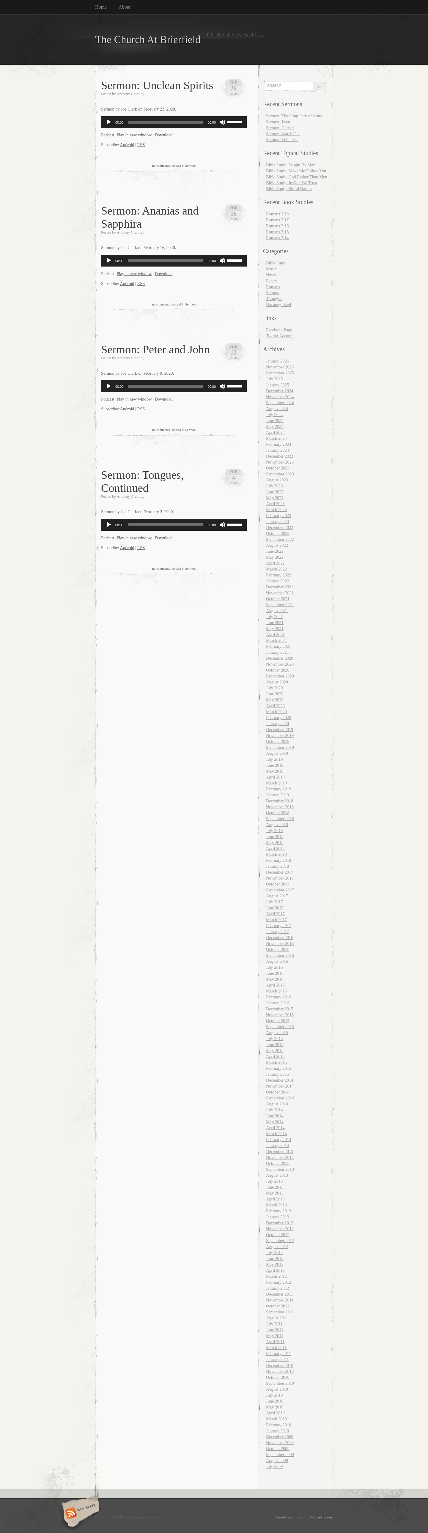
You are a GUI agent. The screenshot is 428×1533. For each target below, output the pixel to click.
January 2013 (277, 1216)
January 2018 (277, 866)
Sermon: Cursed (280, 127)
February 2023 (278, 515)
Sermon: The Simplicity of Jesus (294, 116)
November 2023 (280, 462)
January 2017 (277, 931)
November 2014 (280, 1086)
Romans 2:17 (277, 220)
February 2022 (278, 575)
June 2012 (275, 1258)
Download (163, 135)
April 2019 (275, 777)
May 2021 (275, 628)
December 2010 (279, 1365)
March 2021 (276, 640)
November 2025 (280, 367)
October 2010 (277, 1377)
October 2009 (277, 1448)
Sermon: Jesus (278, 121)
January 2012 (277, 1288)
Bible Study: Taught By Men (290, 165)
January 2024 (277, 450)
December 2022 (279, 527)
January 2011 (277, 1359)
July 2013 (274, 1181)
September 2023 (280, 474)
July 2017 (274, 901)
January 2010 (277, 1430)
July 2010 (274, 1395)
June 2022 (275, 551)
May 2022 (275, 557)
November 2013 (280, 1157)
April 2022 (275, 563)
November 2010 (280, 1371)
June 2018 (275, 836)
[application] (174, 122)
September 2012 (280, 1240)
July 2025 (274, 378)
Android (127, 144)
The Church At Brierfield (148, 39)
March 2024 (276, 438)
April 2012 (275, 1270)
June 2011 (274, 1329)
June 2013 (275, 1187)
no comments (161, 165)
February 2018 (278, 860)
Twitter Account (280, 335)
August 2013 (277, 1175)
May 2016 (275, 979)
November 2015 (280, 1014)
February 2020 (278, 717)
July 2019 (274, 759)
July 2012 (274, 1252)
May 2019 (275, 771)
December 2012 (279, 1222)
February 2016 (278, 997)
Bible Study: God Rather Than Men (296, 176)
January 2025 (277, 384)
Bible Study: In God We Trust (291, 182)
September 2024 (280, 402)
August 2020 (277, 682)
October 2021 (277, 598)
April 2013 (275, 1199)
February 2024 (278, 444)
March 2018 (276, 854)
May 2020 (275, 699)
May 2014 (275, 1121)
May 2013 (275, 1193)
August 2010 (277, 1389)
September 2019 (280, 747)
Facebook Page (279, 329)
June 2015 (275, 1044)
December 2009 (279, 1436)
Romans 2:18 (277, 214)
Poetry (271, 280)
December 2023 (279, 456)
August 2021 (277, 610)
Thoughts (274, 298)
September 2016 (280, 955)
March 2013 (276, 1205)
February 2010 (278, 1424)
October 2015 (277, 1020)
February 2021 (278, 646)
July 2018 (274, 830)
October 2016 (277, 949)
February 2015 (278, 1068)
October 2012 (277, 1234)
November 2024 (280, 396)
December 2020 (279, 658)
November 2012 (280, 1228)
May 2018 (275, 842)
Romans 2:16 (277, 225)
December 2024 (279, 390)
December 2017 (279, 872)
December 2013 (279, 1151)
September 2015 (280, 1026)
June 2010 (275, 1401)
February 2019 (278, 789)
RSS (141, 144)
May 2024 (275, 426)
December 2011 (279, 1294)
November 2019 (280, 735)
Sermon (190, 165)
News (271, 274)
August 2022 (277, 545)
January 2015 (277, 1074)
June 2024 (275, 420)
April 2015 (275, 1056)
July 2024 (274, 414)
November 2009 (280, 1442)
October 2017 (277, 884)
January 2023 (277, 521)
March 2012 (276, 1276)
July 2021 (274, 616)
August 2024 (277, 408)
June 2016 (275, 973)
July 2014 (274, 1109)
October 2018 (277, 812)
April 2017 (275, 913)
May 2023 (275, 497)
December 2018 (279, 800)
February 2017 (278, 925)
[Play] (109, 122)
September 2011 (280, 1312)
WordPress (284, 1517)
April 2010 (275, 1413)
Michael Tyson (320, 1517)
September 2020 (280, 676)
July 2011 (274, 1323)
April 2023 (275, 503)
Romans (273, 286)
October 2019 (277, 741)
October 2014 (277, 1092)
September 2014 (280, 1098)
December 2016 (279, 937)
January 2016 (277, 1003)
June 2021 (275, 622)
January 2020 (277, 723)
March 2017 (276, 919)
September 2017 (280, 890)
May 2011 (274, 1335)
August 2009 (277, 1460)
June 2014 (275, 1115)
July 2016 (274, 967)
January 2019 (277, 795)
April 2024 (275, 432)
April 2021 (275, 634)
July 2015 (274, 1038)
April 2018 (275, 848)
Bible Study (276, 263)
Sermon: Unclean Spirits (157, 85)
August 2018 (277, 824)
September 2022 (280, 539)
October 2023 (277, 468)
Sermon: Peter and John (155, 349)
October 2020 (277, 670)
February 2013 (278, 1211)
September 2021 (280, 604)
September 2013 (280, 1169)
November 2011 (280, 1300)
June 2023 (275, 491)
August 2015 (277, 1032)
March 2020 (276, 711)
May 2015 (275, 1050)
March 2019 (276, 783)
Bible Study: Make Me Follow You (296, 170)
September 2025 (280, 373)
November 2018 (280, 806)
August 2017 (277, 896)
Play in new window (134, 135)
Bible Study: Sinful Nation (289, 188)
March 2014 (276, 1133)
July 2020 (274, 688)
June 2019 (275, 765)
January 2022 (277, 581)
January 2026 (277, 361)
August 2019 (277, 753)
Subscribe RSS (80, 1513)
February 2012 (278, 1282)
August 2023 (277, 480)
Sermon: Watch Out (283, 133)
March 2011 (276, 1347)
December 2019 (279, 729)
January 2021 (277, 652)
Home (101, 7)
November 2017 (280, 878)
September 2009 (280, 1454)
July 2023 (274, 485)
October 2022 (277, 533)
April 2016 (275, 985)
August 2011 (277, 1317)
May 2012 (275, 1264)
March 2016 (276, 991)
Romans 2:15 (277, 231)
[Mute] (222, 122)
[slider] (165, 122)
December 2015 (279, 1008)
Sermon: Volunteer (282, 139)
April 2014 (275, 1127)
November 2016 (280, 943)
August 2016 (277, 961)
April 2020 (275, 705)
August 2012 (277, 1246)
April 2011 (275, 1341)
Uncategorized (278, 304)
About (124, 7)
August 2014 (277, 1104)
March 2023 (276, 509)
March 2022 (276, 569)
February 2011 (278, 1353)
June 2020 (275, 693)
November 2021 (280, 592)
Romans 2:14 (277, 237)
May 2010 (275, 1407)
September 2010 (280, 1383)
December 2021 (279, 586)
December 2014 (279, 1080)
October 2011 (277, 1306)
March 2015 (276, 1062)
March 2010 (276, 1419)
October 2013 (277, 1163)
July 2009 (274, 1466)
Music (271, 269)
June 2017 (275, 907)
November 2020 (280, 664)
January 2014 (277, 1145)
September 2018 (280, 818)
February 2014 (278, 1139)
